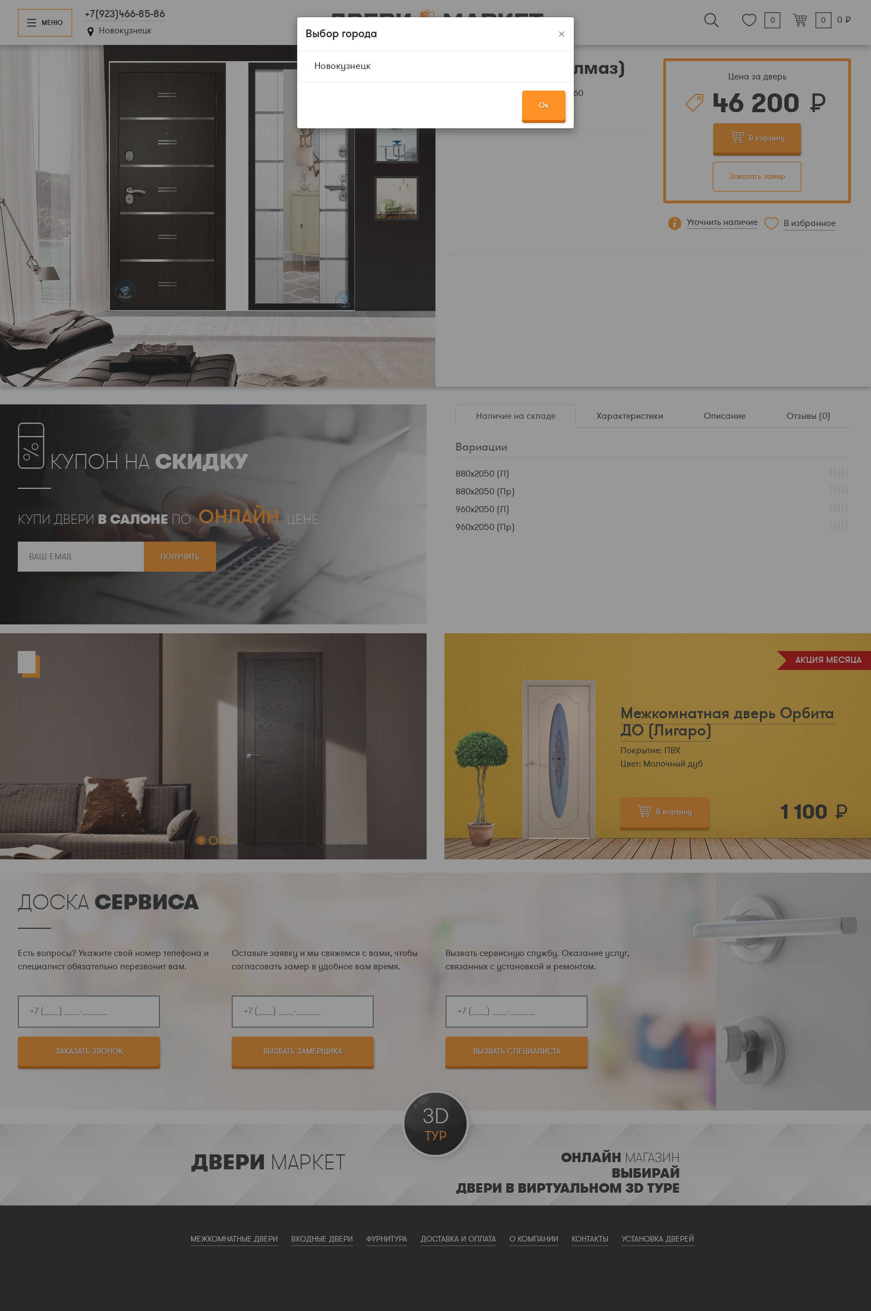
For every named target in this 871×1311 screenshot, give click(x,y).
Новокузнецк (342, 66)
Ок (544, 105)
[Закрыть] (561, 34)
